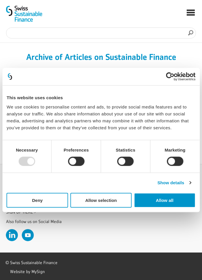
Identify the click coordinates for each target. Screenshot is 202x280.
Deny (37, 200)
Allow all (164, 200)
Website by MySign (27, 271)
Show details (170, 182)
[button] (191, 13)
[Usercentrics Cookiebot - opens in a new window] (170, 76)
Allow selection (101, 200)
